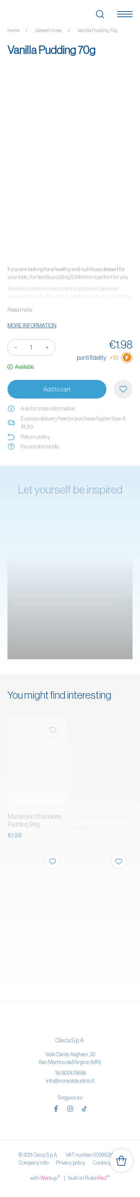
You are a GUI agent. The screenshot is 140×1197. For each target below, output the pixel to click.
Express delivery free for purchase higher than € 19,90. (66, 422)
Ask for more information (41, 408)
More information (31, 325)
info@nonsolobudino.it (70, 1081)
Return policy (28, 437)
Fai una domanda (33, 446)
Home (13, 30)
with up (45, 1177)
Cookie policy (107, 1163)
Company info (34, 1163)
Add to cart (57, 389)
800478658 (74, 1073)
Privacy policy (70, 1163)
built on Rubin (89, 1177)
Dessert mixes (48, 30)
